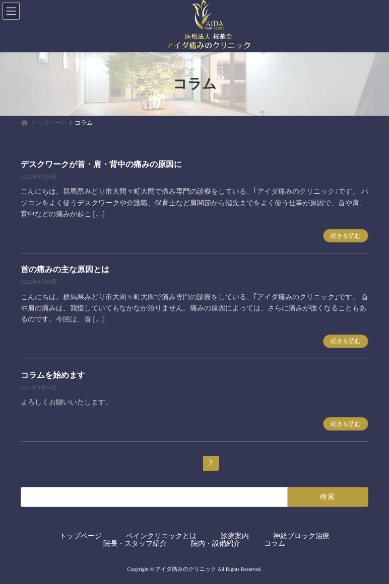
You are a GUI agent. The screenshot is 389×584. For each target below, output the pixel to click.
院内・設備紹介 (215, 543)
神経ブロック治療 (301, 536)
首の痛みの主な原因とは (65, 269)
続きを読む (346, 235)
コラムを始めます (53, 375)
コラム (274, 543)
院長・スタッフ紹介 (135, 543)
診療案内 (235, 536)
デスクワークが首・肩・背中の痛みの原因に (101, 164)
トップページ (80, 536)
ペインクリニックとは (161, 536)
